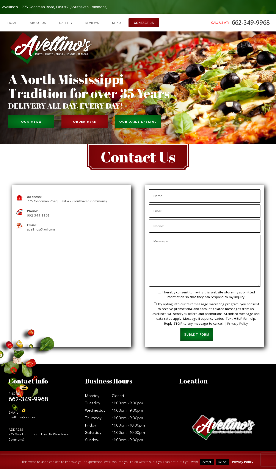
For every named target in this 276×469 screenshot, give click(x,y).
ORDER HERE (84, 121)
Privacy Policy (237, 323)
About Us (38, 22)
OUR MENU (31, 121)
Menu (116, 22)
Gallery (65, 22)
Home (12, 22)
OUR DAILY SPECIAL (137, 121)
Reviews (92, 22)
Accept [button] (206, 462)
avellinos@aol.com (41, 229)
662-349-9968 (251, 22)
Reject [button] (222, 462)
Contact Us (144, 22)
